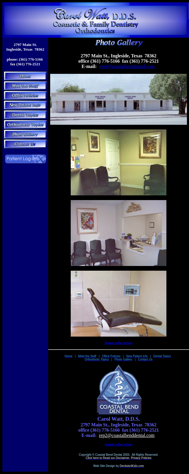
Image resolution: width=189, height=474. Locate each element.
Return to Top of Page (118, 343)
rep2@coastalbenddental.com (126, 66)
